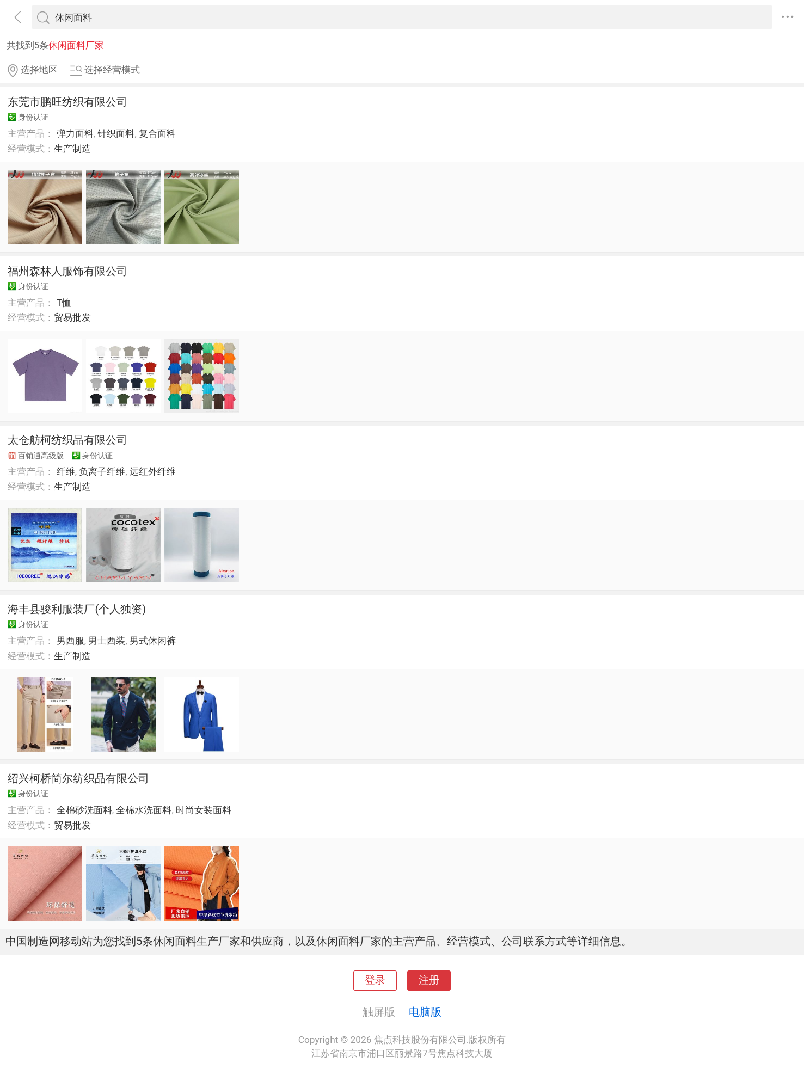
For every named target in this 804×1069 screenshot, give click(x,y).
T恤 (64, 302)
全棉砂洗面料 (84, 809)
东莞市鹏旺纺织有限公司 (67, 101)
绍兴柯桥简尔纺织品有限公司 (78, 778)
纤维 (66, 471)
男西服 (70, 640)
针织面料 (115, 133)
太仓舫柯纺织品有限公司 (67, 439)
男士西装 (106, 640)
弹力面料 (75, 133)
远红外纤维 (153, 471)
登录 (375, 980)
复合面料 (157, 133)
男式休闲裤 (153, 640)
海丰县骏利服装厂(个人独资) (77, 609)
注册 (429, 980)
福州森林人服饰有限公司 (67, 271)
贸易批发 (72, 317)
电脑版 (425, 1011)
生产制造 (72, 148)
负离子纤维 (102, 471)
